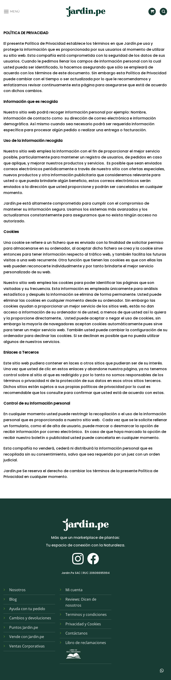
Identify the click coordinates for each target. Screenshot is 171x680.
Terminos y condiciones (86, 614)
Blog (13, 599)
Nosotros (17, 589)
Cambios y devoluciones (30, 617)
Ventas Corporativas (27, 646)
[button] (11, 11)
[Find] (163, 11)
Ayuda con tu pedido (27, 608)
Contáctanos (76, 633)
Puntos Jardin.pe (23, 627)
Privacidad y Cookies (83, 623)
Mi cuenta (74, 589)
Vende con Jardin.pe (26, 636)
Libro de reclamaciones (85, 642)
